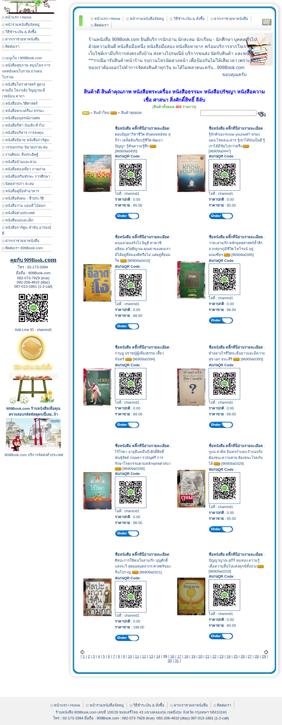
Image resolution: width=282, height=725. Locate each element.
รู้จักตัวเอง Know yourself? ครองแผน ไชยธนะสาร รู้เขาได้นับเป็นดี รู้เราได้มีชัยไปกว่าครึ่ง (237, 140)
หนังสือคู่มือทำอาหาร (20, 191)
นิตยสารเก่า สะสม (18, 184)
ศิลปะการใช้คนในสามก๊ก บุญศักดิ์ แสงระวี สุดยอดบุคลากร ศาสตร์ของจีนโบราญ (142, 566)
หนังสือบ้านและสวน (19, 162)
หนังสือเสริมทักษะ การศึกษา (26, 176)
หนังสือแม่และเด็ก (18, 220)
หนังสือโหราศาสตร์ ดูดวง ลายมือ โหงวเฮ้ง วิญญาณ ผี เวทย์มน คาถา (23, 90)
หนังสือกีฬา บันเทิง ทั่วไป (23, 125)
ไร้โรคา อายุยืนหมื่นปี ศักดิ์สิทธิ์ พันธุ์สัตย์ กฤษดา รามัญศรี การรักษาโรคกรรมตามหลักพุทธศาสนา (143, 458)
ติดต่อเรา (11, 46)
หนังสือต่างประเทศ (18, 213)
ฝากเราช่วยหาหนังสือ (21, 39)
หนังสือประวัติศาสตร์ (20, 103)
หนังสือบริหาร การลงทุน (23, 133)
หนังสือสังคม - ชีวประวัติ (23, 198)
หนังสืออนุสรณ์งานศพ (21, 118)
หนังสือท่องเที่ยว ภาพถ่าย (24, 169)
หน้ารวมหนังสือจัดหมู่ (21, 24)
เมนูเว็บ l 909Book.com (22, 58)
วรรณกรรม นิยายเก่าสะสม (25, 147)
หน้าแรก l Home (16, 17)
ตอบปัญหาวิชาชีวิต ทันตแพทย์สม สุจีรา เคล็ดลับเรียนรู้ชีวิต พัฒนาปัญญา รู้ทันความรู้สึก (142, 140)
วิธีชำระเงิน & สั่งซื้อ (19, 32)
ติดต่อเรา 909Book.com (22, 248)
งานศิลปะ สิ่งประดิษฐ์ (20, 154)
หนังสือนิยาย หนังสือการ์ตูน (25, 140)
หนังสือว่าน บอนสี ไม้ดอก (24, 205)
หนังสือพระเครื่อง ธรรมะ (23, 111)
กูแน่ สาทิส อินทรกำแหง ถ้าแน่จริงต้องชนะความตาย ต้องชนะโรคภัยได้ (236, 458)
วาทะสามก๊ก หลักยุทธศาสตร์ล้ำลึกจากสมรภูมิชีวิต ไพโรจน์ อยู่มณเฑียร (236, 249)
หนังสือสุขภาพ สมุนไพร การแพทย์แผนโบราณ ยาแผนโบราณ (26, 71)
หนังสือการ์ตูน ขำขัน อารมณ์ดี (26, 230)
